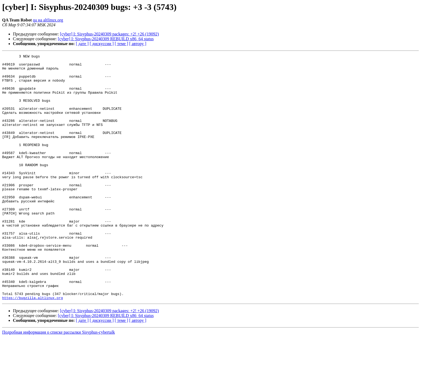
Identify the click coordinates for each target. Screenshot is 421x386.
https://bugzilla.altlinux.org (32, 346)
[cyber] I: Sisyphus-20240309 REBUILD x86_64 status (106, 39)
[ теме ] (121, 43)
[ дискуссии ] (102, 43)
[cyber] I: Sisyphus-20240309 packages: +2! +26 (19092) (109, 34)
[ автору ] (137, 43)
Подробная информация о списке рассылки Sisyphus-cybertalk (58, 381)
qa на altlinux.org (48, 20)
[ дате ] (82, 43)
